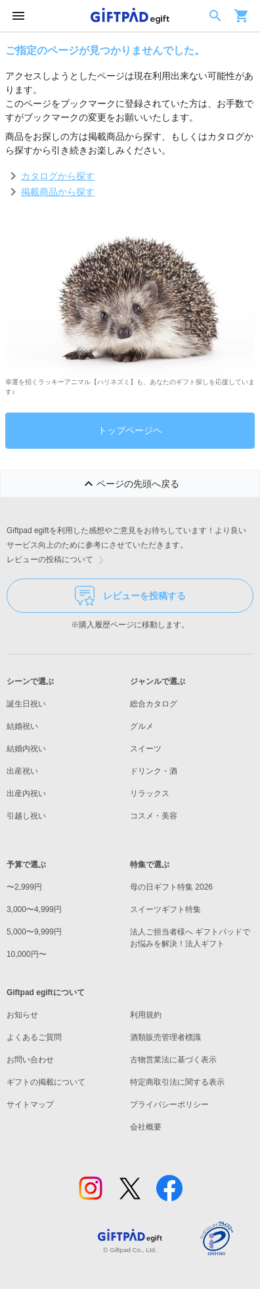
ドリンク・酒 (153, 771)
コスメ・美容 (153, 815)
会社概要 (146, 1126)
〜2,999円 (24, 887)
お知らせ (22, 1014)
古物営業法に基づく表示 (173, 1059)
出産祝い (22, 771)
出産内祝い (26, 793)
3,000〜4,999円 (34, 909)
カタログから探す (58, 176)
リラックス (149, 793)
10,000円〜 (27, 954)
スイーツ (146, 748)
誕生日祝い (26, 703)
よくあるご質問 (34, 1037)
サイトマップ (30, 1104)
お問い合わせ (30, 1059)
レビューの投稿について (58, 560)
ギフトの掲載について (46, 1082)
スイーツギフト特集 (165, 909)
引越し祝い (26, 815)
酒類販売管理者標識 (165, 1037)
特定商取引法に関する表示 (177, 1082)
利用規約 (146, 1014)
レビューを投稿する (130, 596)
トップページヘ (130, 430)
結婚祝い (22, 726)
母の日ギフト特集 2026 (171, 887)
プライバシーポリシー (169, 1104)
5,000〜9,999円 (34, 931)
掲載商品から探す (58, 191)
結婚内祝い (26, 748)
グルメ (142, 726)
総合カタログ (153, 703)
